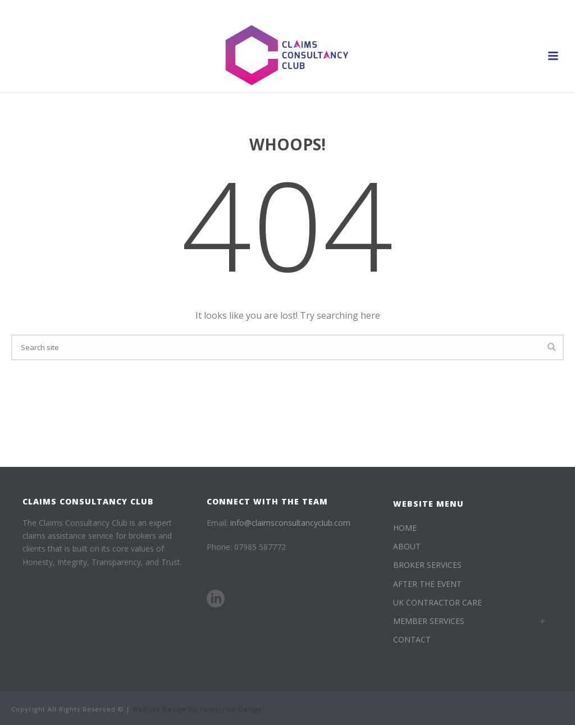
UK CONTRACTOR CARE (437, 602)
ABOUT (407, 546)
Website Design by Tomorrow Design (197, 709)
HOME (405, 527)
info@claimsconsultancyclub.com (290, 522)
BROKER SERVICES (427, 564)
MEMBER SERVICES (428, 621)
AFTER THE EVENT (427, 584)
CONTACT (412, 639)
